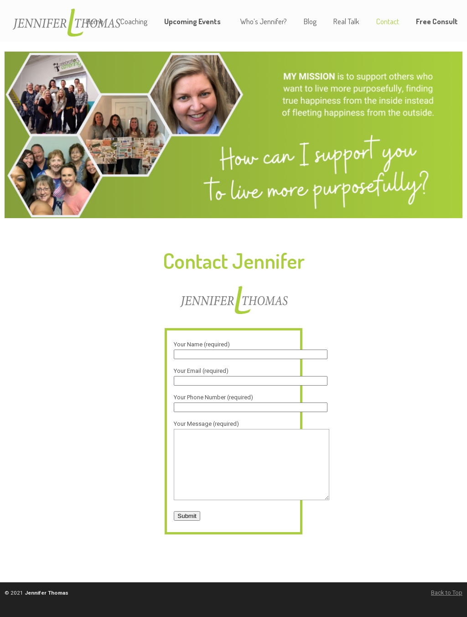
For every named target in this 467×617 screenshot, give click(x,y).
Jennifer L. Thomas (70, 22)
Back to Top (446, 606)
